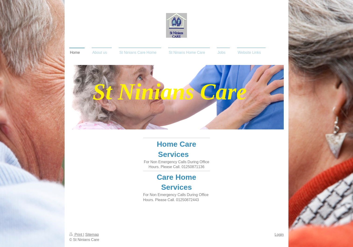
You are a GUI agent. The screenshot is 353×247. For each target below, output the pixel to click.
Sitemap (92, 235)
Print (76, 235)
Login (279, 235)
